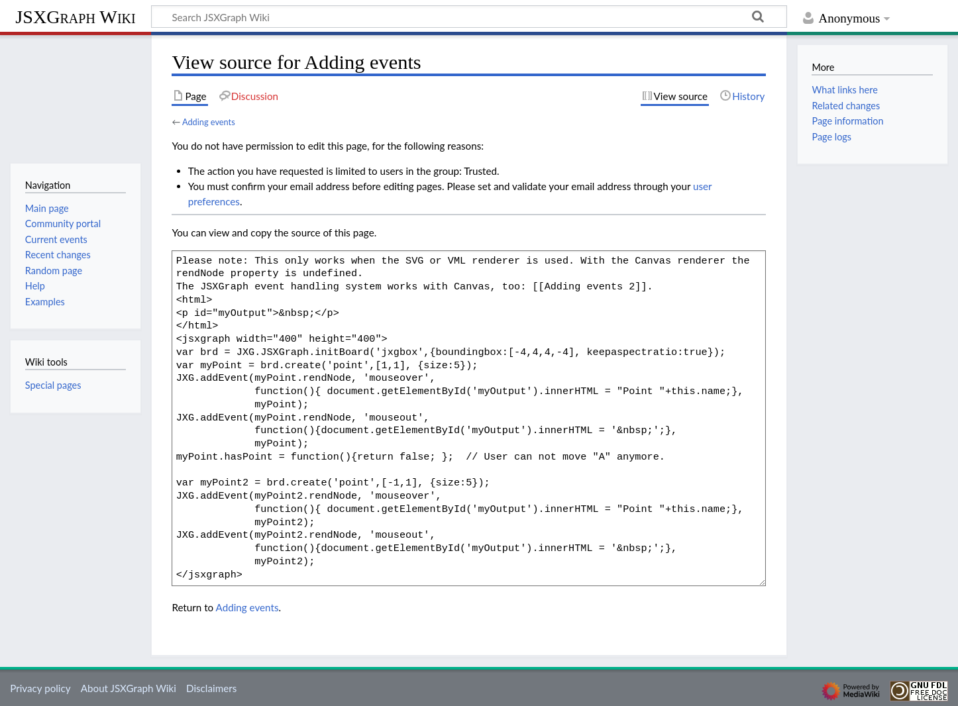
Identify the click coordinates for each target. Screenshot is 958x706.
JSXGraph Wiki (75, 17)
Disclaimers (211, 688)
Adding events (208, 122)
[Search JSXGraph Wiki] (469, 16)
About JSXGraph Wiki (128, 688)
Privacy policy (40, 688)
